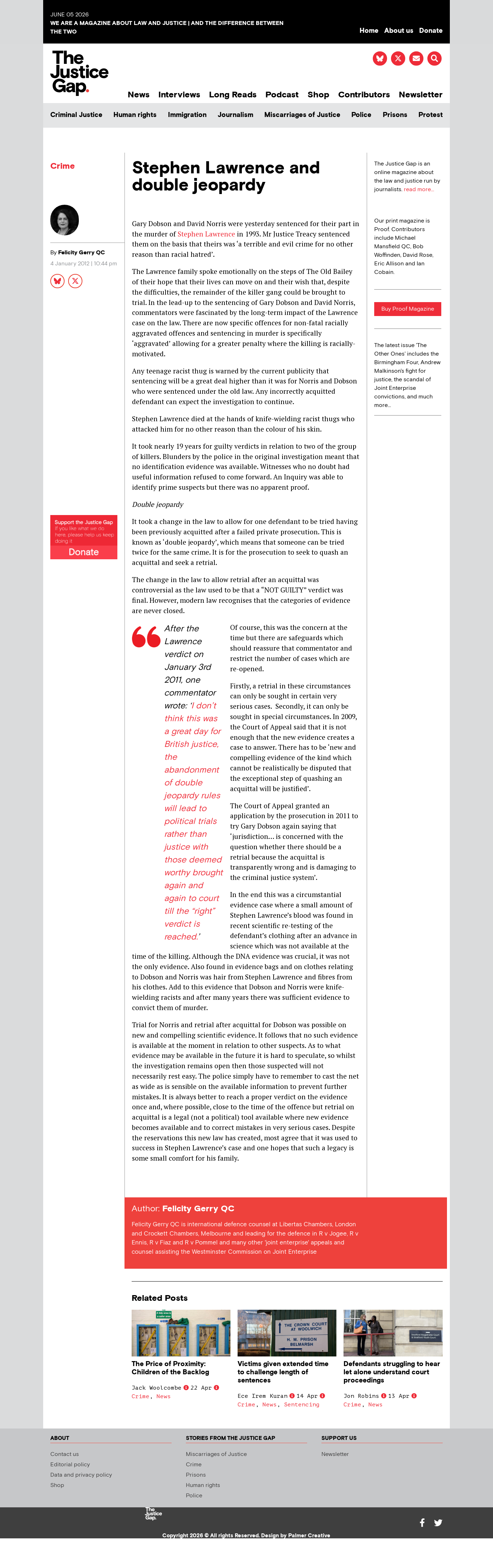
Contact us (64, 1454)
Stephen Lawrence (206, 233)
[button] (434, 58)
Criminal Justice (76, 115)
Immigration (187, 115)
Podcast (282, 94)
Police (361, 115)
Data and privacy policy (81, 1475)
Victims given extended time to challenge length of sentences (283, 1372)
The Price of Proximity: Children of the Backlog (170, 1368)
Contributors (364, 94)
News (138, 94)
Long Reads (232, 94)
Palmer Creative (309, 1535)
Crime (62, 166)
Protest (430, 115)
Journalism (235, 115)
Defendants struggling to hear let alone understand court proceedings (392, 1372)
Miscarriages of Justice (302, 115)
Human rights (135, 115)
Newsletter (421, 94)
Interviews (179, 94)
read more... (419, 189)
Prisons (395, 115)
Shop (318, 94)
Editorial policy (70, 1464)
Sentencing (302, 1404)
